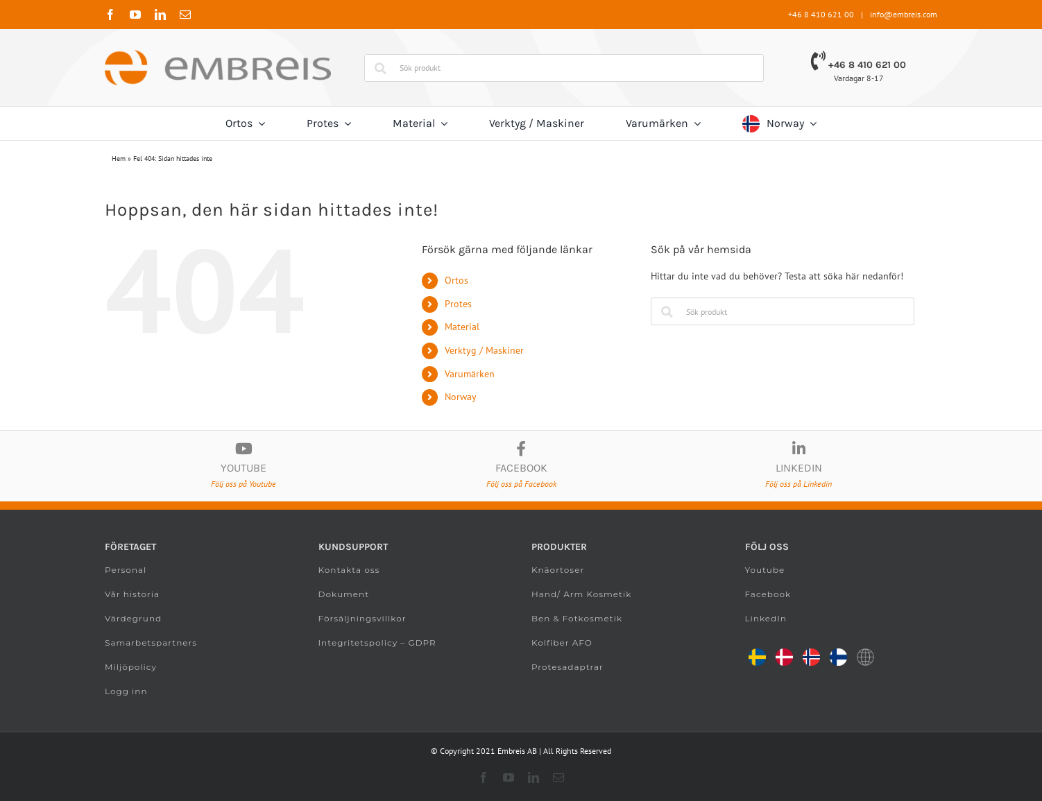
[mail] (185, 14)
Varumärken (470, 374)
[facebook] (110, 14)
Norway (461, 396)
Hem (119, 158)
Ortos (456, 280)
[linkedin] (160, 14)
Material (462, 326)
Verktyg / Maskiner (484, 350)
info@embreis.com (903, 14)
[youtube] (135, 14)
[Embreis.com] (218, 55)
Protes (458, 304)
